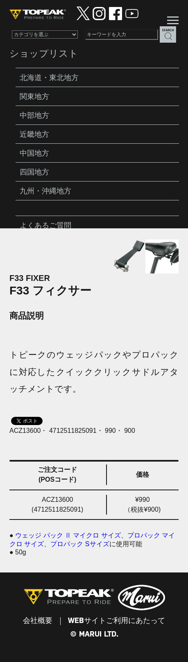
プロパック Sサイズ (79, 543)
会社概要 (37, 621)
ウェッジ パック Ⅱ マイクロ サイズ (68, 535)
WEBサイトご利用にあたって (116, 621)
